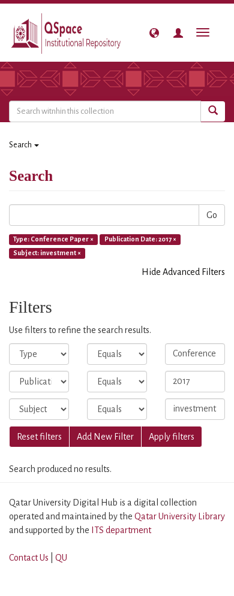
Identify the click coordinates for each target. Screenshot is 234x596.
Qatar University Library (179, 516)
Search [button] (24, 145)
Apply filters (171, 436)
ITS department (121, 530)
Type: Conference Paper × (53, 239)
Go (211, 215)
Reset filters (39, 436)
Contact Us (29, 557)
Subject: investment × (47, 252)
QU (61, 557)
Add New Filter (105, 436)
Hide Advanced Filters (183, 272)
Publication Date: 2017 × (140, 239)
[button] (154, 33)
